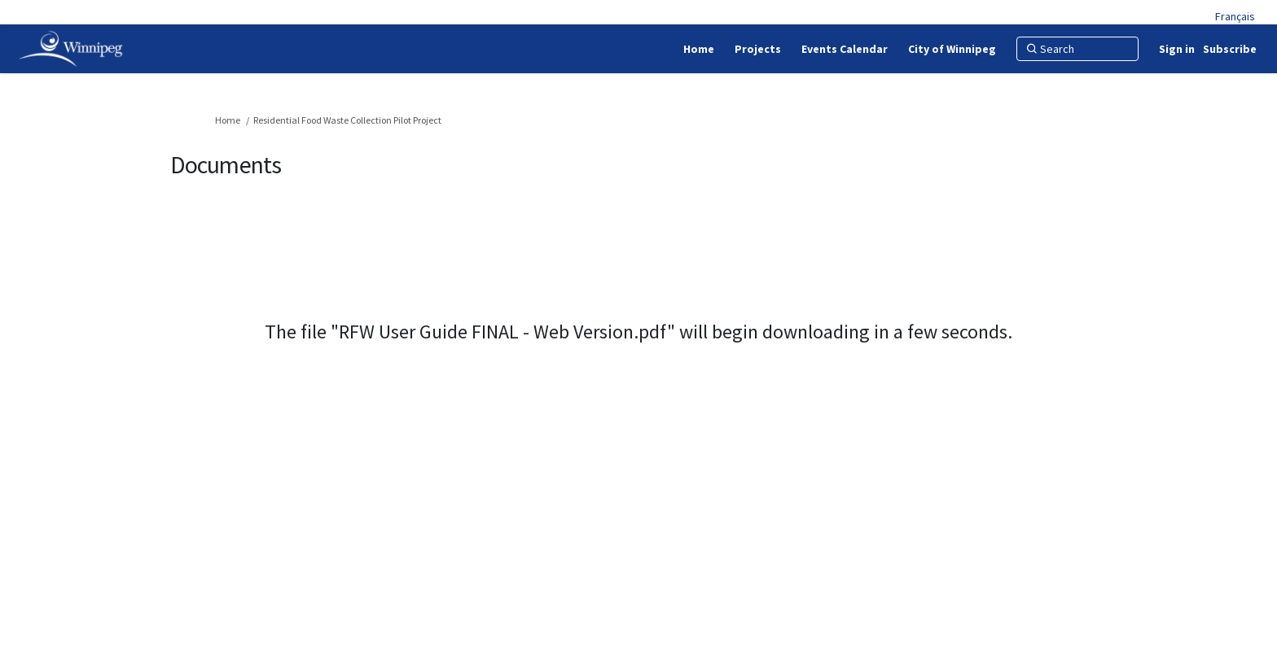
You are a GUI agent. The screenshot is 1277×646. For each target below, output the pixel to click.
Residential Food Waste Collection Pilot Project (347, 120)
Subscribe (1230, 48)
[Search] (1077, 49)
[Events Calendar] (844, 49)
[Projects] (758, 49)
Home (227, 120)
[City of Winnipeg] (952, 49)
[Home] (698, 49)
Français (1235, 16)
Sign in (1177, 48)
